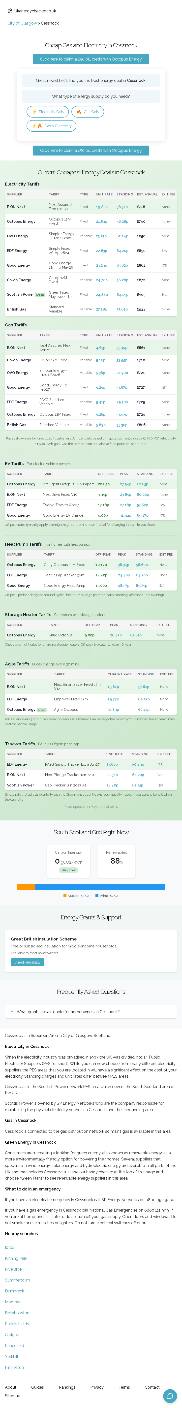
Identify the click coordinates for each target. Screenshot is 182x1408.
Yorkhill (11, 1357)
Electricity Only (49, 112)
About (10, 1387)
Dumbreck (14, 1292)
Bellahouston (17, 1314)
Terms (124, 1387)
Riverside (13, 1270)
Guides (37, 1387)
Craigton (13, 1336)
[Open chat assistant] (170, 1396)
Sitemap (12, 1395)
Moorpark (14, 1303)
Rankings (67, 1387)
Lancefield (14, 1347)
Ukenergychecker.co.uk (31, 11)
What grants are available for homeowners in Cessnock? (68, 1012)
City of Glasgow (22, 23)
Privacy (97, 1387)
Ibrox (9, 1248)
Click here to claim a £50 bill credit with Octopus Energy (91, 59)
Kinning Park (16, 1259)
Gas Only (91, 112)
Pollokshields (17, 1325)
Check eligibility (27, 963)
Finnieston (14, 1368)
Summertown (17, 1281)
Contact (152, 1387)
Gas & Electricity (53, 126)
